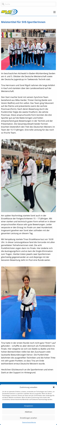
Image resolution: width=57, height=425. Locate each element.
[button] (54, 387)
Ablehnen (28, 412)
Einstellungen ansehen (28, 418)
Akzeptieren (28, 406)
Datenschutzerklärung (29, 422)
